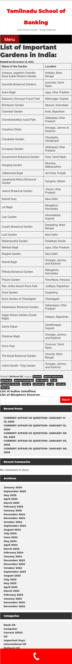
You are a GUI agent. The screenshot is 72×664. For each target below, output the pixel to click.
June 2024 (11, 537)
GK (6, 636)
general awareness (53, 376)
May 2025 (10, 495)
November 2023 (14, 564)
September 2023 (15, 571)
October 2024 (13, 522)
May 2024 (10, 541)
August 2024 (12, 529)
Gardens (37, 376)
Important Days (14, 640)
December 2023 (14, 560)
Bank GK (9, 625)
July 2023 (10, 579)
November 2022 (14, 606)
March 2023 (11, 590)
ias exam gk (42, 380)
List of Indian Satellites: (18, 391)
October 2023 (13, 568)
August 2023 (12, 575)
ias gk (54, 380)
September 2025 (15, 491)
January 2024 (13, 556)
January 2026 (13, 487)
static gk (61, 384)
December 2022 (14, 602)
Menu (9, 39)
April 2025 (10, 499)
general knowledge (24, 380)
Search (66, 399)
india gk (26, 384)
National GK (16, 376)
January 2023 (13, 598)
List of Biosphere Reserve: (20, 394)
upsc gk (5, 388)
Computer (10, 628)
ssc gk (50, 384)
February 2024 (13, 552)
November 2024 (14, 518)
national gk (38, 384)
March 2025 (11, 502)
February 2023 (13, 594)
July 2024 (10, 533)
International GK (15, 644)
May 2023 (10, 583)
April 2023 (10, 587)
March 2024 (12, 548)
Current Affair (13, 632)
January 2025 (13, 510)
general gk (6, 380)
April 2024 (11, 545)
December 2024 (14, 514)
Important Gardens (10, 384)
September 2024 (15, 525)
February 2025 (13, 506)
